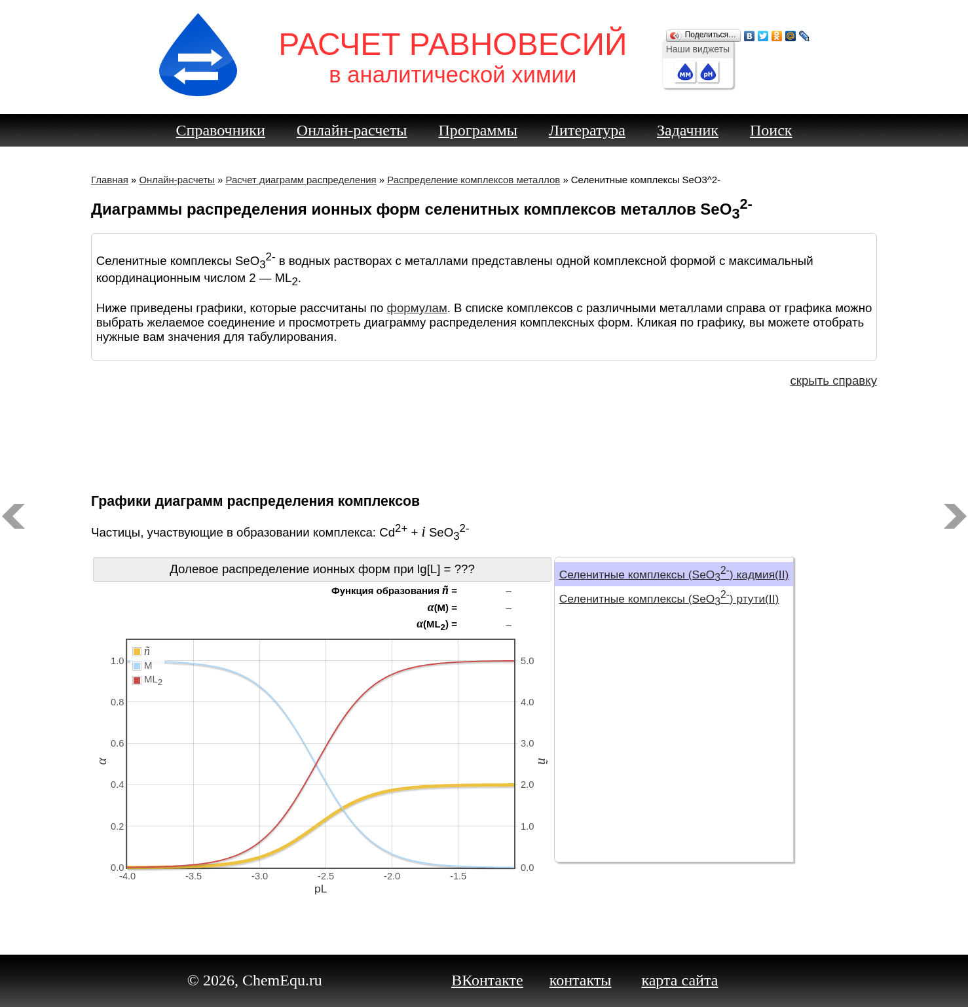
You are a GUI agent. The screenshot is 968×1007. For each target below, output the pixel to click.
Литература (587, 130)
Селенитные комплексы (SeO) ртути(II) (669, 598)
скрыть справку (833, 380)
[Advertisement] (484, 439)
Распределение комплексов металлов (473, 179)
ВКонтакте (487, 980)
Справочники (220, 130)
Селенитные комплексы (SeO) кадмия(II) (674, 574)
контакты (580, 980)
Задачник (687, 130)
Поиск (771, 130)
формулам (417, 308)
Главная (109, 179)
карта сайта (679, 980)
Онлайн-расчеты (352, 130)
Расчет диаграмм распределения (300, 179)
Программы (478, 130)
